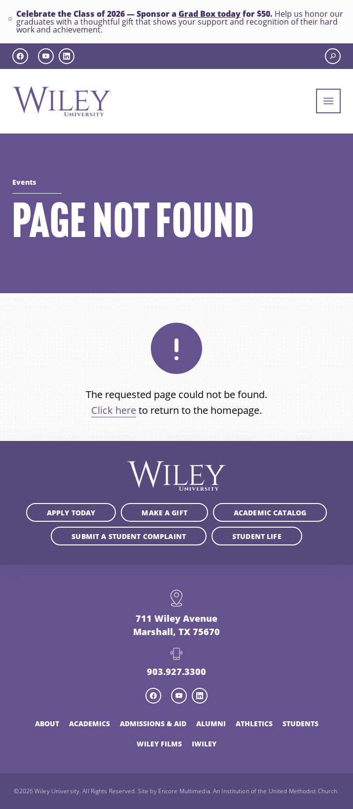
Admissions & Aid (153, 723)
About (47, 723)
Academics (89, 723)
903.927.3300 (176, 671)
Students (300, 723)
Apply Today (71, 512)
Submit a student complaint (128, 536)
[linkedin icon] (66, 56)
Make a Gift (164, 512)
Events (24, 181)
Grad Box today (209, 13)
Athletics (254, 723)
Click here (113, 410)
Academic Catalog (270, 512)
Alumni (211, 723)
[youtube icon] (46, 56)
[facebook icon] (20, 56)
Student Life (257, 536)
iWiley (204, 743)
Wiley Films (159, 743)
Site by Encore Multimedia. (175, 791)
